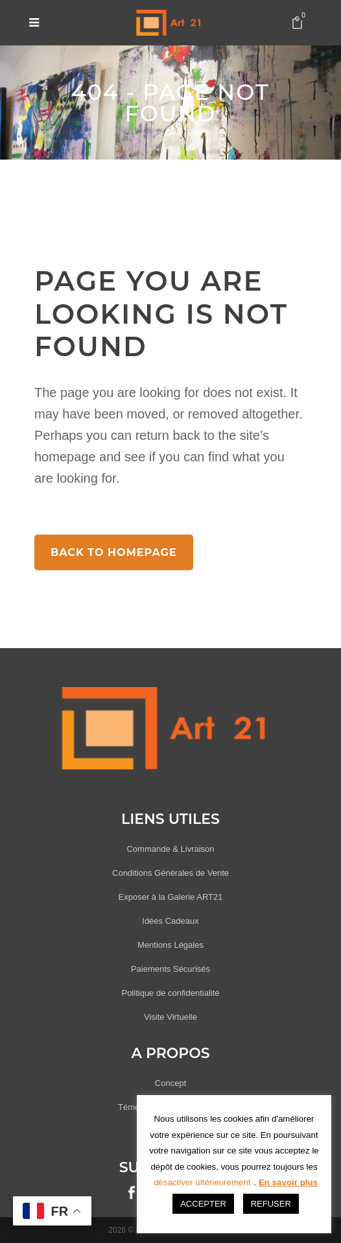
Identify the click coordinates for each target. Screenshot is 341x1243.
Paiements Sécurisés (170, 969)
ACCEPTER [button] (203, 1204)
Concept (170, 1083)
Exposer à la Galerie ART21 (171, 897)
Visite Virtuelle (170, 1017)
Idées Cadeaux (170, 921)
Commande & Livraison (170, 849)
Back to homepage (114, 552)
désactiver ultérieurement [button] (202, 1182)
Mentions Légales (170, 945)
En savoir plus (288, 1182)
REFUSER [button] (271, 1204)
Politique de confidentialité (170, 993)
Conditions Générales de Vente (170, 873)
